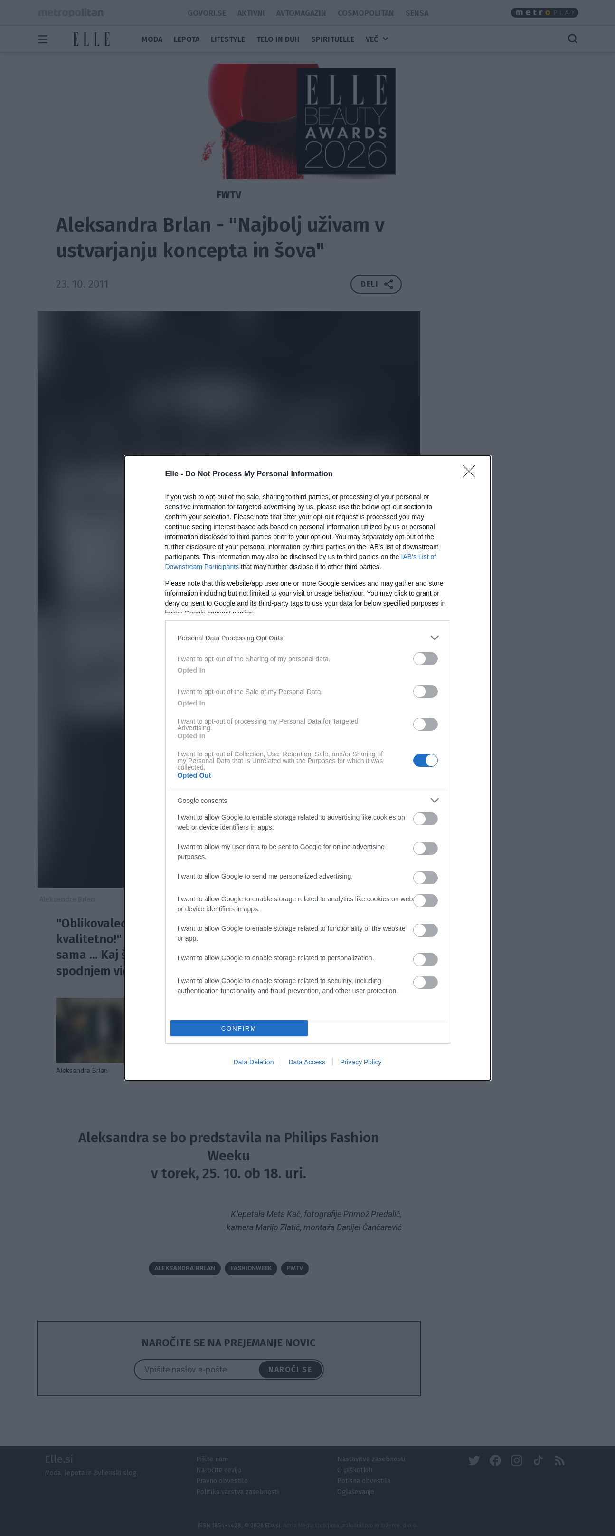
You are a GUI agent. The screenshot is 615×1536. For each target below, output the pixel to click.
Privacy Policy (360, 1062)
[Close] (472, 474)
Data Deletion (254, 1062)
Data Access (306, 1062)
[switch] (425, 658)
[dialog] (308, 768)
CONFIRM (239, 1028)
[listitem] (308, 638)
